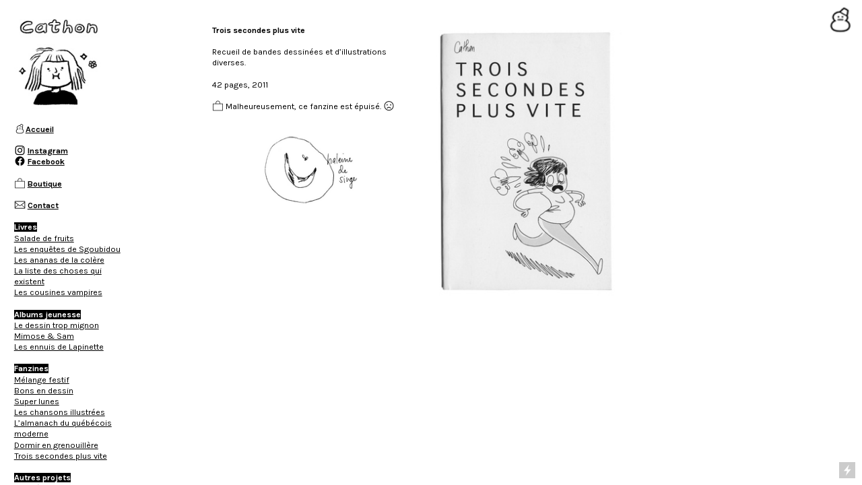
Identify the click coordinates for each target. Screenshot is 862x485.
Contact (43, 205)
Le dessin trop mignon (56, 325)
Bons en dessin (43, 390)
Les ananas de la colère (59, 260)
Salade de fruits (44, 238)
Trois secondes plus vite (60, 456)
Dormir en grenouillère (56, 445)
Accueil (40, 129)
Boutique (45, 184)
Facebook (46, 161)
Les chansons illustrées (59, 412)
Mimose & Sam (44, 336)
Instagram (48, 151)
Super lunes (36, 401)
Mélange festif (41, 380)
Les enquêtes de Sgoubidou (67, 249)
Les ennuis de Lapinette (59, 347)
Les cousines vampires (58, 292)
